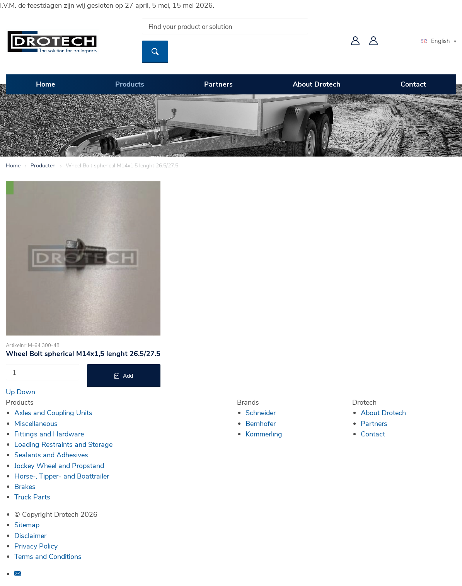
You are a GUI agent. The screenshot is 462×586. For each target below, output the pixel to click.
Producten (43, 165)
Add (128, 375)
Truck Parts (32, 496)
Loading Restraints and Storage (63, 444)
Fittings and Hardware (49, 433)
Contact (413, 84)
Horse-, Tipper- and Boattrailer (61, 475)
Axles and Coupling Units (53, 412)
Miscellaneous (36, 423)
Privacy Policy (36, 545)
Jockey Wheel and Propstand (59, 465)
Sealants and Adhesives (51, 454)
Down (26, 391)
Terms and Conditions (48, 556)
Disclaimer (30, 535)
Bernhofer (260, 423)
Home (45, 84)
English (435, 40)
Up (10, 391)
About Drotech (317, 84)
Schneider (260, 412)
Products (129, 84)
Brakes (25, 486)
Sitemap (26, 524)
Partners (218, 84)
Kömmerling (263, 433)
